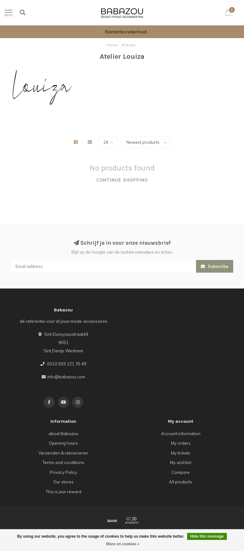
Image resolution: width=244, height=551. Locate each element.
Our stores (63, 481)
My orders (181, 443)
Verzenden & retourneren (63, 452)
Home (112, 45)
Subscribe (214, 266)
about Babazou (63, 433)
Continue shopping (122, 180)
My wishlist (180, 462)
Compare (181, 472)
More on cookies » (122, 544)
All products (180, 481)
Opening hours (63, 443)
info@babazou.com (66, 376)
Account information (180, 433)
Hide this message (207, 536)
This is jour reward (63, 491)
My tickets (180, 452)
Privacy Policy (63, 472)
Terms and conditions (63, 462)
